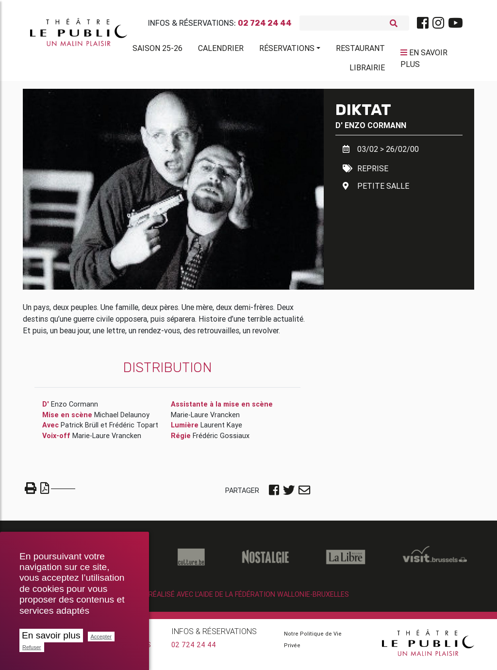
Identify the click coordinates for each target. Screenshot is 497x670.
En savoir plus (51, 635)
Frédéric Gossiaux (221, 439)
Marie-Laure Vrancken (106, 439)
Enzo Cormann (375, 128)
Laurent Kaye (221, 429)
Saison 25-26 (157, 50)
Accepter (101, 636)
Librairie (367, 69)
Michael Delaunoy (121, 418)
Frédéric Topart (133, 429)
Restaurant (360, 50)
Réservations (287, 50)
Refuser (31, 647)
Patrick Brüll (80, 429)
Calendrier (221, 50)
